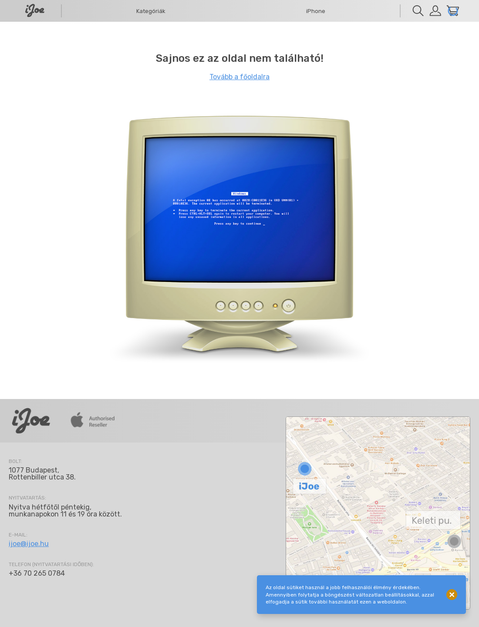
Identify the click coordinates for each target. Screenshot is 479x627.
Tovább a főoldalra (239, 77)
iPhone (315, 11)
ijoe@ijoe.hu (29, 544)
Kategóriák (150, 11)
